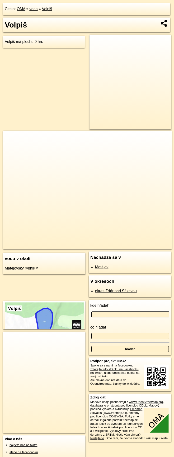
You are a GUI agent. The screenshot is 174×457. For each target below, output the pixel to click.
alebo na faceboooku (23, 452)
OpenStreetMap (97, 245)
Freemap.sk (121, 245)
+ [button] (11, 138)
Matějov (101, 267)
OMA (21, 9)
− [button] (11, 146)
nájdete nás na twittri (23, 445)
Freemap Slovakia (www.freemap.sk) (116, 410)
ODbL (143, 405)
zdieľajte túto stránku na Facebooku (114, 369)
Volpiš (47, 9)
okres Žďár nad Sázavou (116, 291)
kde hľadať (99, 305)
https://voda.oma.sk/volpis (154, 245)
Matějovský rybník (20, 268)
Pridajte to (97, 438)
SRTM (109, 434)
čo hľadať (98, 327)
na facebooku (123, 365)
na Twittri (96, 373)
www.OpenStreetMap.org (146, 402)
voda (33, 9)
